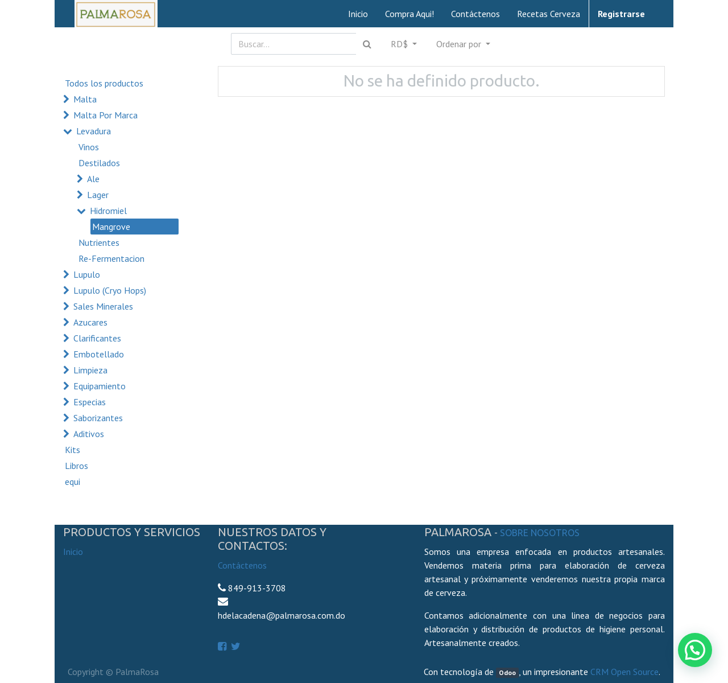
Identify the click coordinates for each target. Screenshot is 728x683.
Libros (76, 465)
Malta (85, 99)
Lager (98, 194)
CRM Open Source (624, 671)
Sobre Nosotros (540, 533)
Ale (93, 178)
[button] (463, 44)
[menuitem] (358, 13)
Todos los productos (104, 83)
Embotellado (98, 354)
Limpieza (90, 370)
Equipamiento (99, 386)
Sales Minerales (103, 306)
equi (72, 481)
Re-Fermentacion (111, 258)
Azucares (90, 322)
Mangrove (111, 226)
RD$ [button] (400, 44)
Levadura (93, 131)
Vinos (88, 147)
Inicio (73, 551)
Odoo (507, 672)
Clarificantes (97, 338)
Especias (89, 402)
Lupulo (86, 274)
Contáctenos (242, 565)
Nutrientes (98, 242)
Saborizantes (98, 417)
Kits (72, 449)
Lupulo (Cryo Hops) (109, 290)
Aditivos (88, 433)
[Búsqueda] (367, 44)
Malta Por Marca (105, 115)
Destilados (99, 162)
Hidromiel (108, 210)
